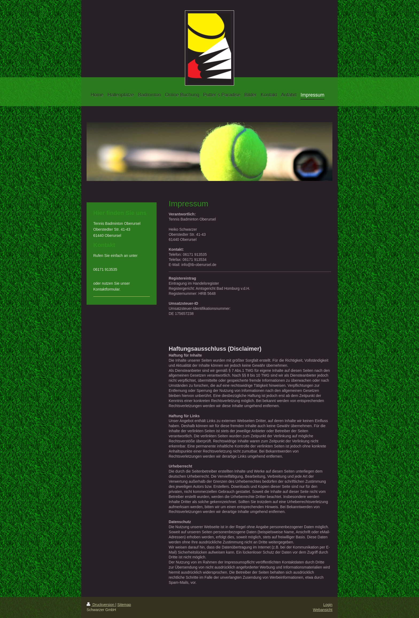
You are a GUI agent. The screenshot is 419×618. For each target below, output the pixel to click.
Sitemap (124, 604)
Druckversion (101, 604)
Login (327, 604)
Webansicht (322, 610)
